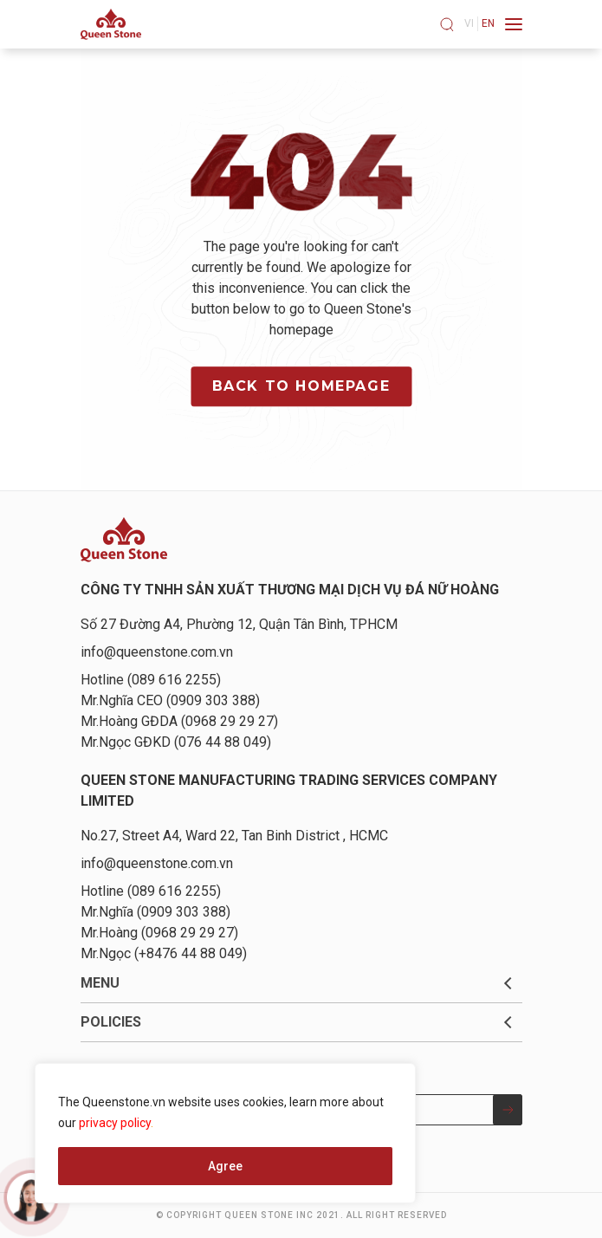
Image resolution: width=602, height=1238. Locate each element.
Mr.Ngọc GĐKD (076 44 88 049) (176, 742)
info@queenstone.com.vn (157, 652)
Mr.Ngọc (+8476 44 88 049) (164, 953)
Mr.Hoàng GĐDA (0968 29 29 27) (179, 721)
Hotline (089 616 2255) (151, 679)
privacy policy (115, 1123)
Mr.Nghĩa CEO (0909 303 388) (170, 700)
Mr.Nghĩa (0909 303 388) (155, 912)
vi (469, 23)
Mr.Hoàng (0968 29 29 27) (159, 932)
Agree (225, 1166)
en (488, 23)
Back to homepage (301, 386)
